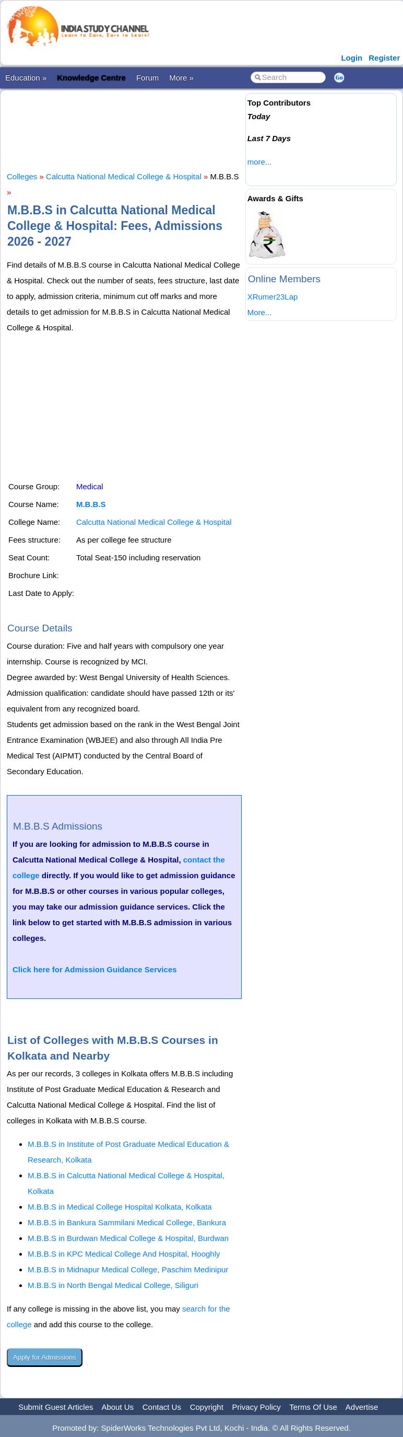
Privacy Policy (256, 1406)
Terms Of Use (313, 1406)
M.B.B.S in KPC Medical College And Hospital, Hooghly (124, 1253)
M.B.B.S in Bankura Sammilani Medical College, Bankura (127, 1222)
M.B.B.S (91, 504)
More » (181, 77)
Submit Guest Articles (55, 1406)
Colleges (22, 176)
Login (351, 57)
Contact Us (162, 1406)
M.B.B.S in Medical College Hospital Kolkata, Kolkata (120, 1206)
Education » (25, 77)
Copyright (206, 1406)
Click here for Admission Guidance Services (95, 969)
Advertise (362, 1406)
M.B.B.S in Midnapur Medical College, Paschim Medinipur (128, 1269)
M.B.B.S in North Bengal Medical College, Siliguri (113, 1285)
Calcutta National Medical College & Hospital (124, 176)
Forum (147, 77)
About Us (117, 1406)
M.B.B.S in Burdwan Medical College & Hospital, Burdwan (128, 1238)
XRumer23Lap (272, 296)
